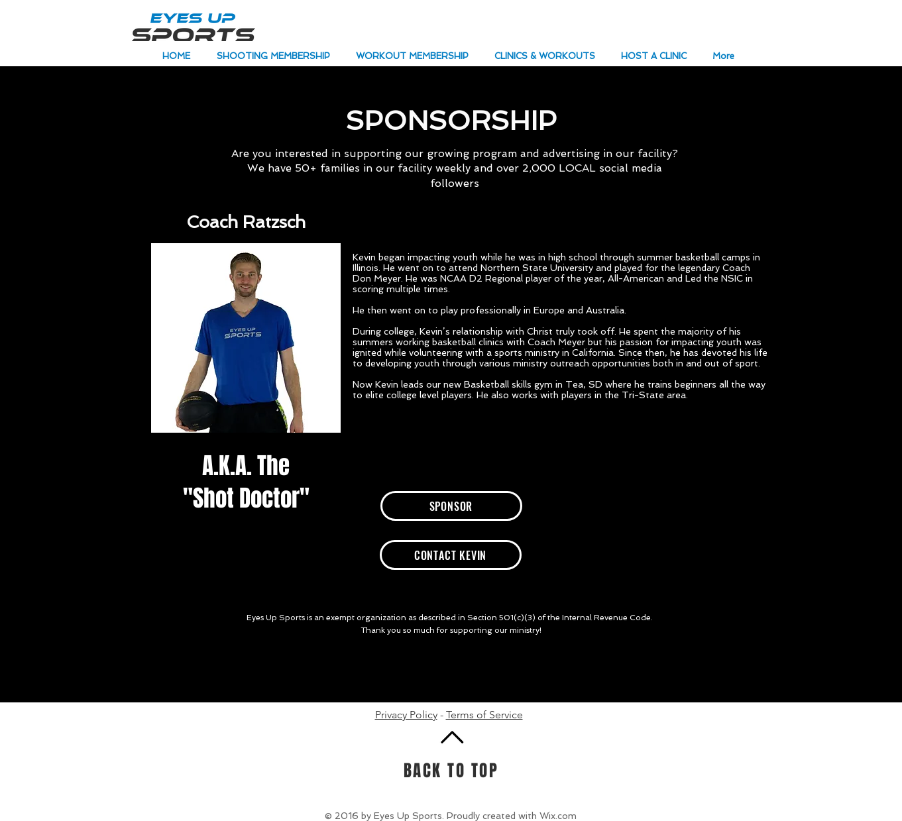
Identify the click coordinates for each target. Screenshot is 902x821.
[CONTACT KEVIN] (451, 555)
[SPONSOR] (451, 506)
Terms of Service (484, 714)
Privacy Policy (406, 714)
